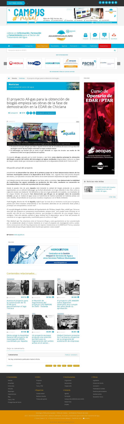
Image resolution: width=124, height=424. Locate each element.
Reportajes (11, 391)
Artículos (10, 389)
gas (59, 365)
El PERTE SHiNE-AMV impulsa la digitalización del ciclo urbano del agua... (105, 189)
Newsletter (105, 46)
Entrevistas (11, 386)
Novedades (55, 46)
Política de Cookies (62, 413)
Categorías (29, 46)
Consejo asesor (40, 393)
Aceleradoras (61, 313)
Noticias (22, 78)
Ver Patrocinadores (62, 55)
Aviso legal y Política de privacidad (45, 413)
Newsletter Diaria (98, 397)
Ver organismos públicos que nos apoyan (62, 71)
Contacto (87, 418)
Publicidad (93, 46)
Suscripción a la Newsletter (46, 113)
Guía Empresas (42, 46)
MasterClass (68, 402)
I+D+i (33, 279)
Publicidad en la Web (99, 389)
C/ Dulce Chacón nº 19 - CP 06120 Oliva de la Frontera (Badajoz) (52, 418)
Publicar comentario (71, 355)
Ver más (112, 197)
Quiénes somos (97, 394)
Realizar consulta (41, 396)
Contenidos (17, 46)
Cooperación (68, 386)
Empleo (84, 46)
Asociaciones (68, 383)
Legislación (96, 380)
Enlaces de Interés (98, 383)
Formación (74, 46)
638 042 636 (77, 418)
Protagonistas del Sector (14, 402)
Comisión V (96, 386)
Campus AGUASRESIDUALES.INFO (74, 399)
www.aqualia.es (19, 235)
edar (64, 365)
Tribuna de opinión (41, 399)
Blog (9, 397)
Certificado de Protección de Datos (78, 413)
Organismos (68, 380)
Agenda (64, 46)
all (55, 365)
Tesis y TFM (11, 399)
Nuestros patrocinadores (100, 391)
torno (69, 365)
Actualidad (11, 383)
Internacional (10, 279)
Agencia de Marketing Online (66, 422)
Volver (9, 365)
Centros (38, 383)
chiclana (76, 365)
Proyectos (39, 380)
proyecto (48, 365)
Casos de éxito (12, 394)
